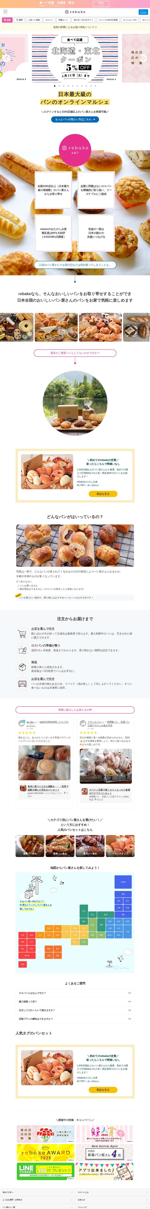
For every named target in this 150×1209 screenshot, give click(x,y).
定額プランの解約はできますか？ (36, 1019)
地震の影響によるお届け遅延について (75, 27)
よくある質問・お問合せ (37, 1200)
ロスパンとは (113, 1192)
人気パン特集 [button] (34, 20)
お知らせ (113, 1200)
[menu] (5, 12)
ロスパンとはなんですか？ (32, 993)
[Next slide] (143, 58)
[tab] (54, 86)
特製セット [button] (63, 20)
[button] (19, 20)
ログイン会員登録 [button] (143, 12)
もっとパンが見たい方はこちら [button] (75, 119)
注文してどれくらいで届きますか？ (37, 1010)
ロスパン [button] (49, 20)
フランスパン (94, 722)
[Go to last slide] (7, 58)
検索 (7, 20)
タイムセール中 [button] (130, 20)
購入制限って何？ (28, 1001)
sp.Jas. (30, 722)
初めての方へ (37, 1192)
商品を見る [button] (103, 493)
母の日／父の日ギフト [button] (83, 20)
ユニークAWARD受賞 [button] (108, 20)
